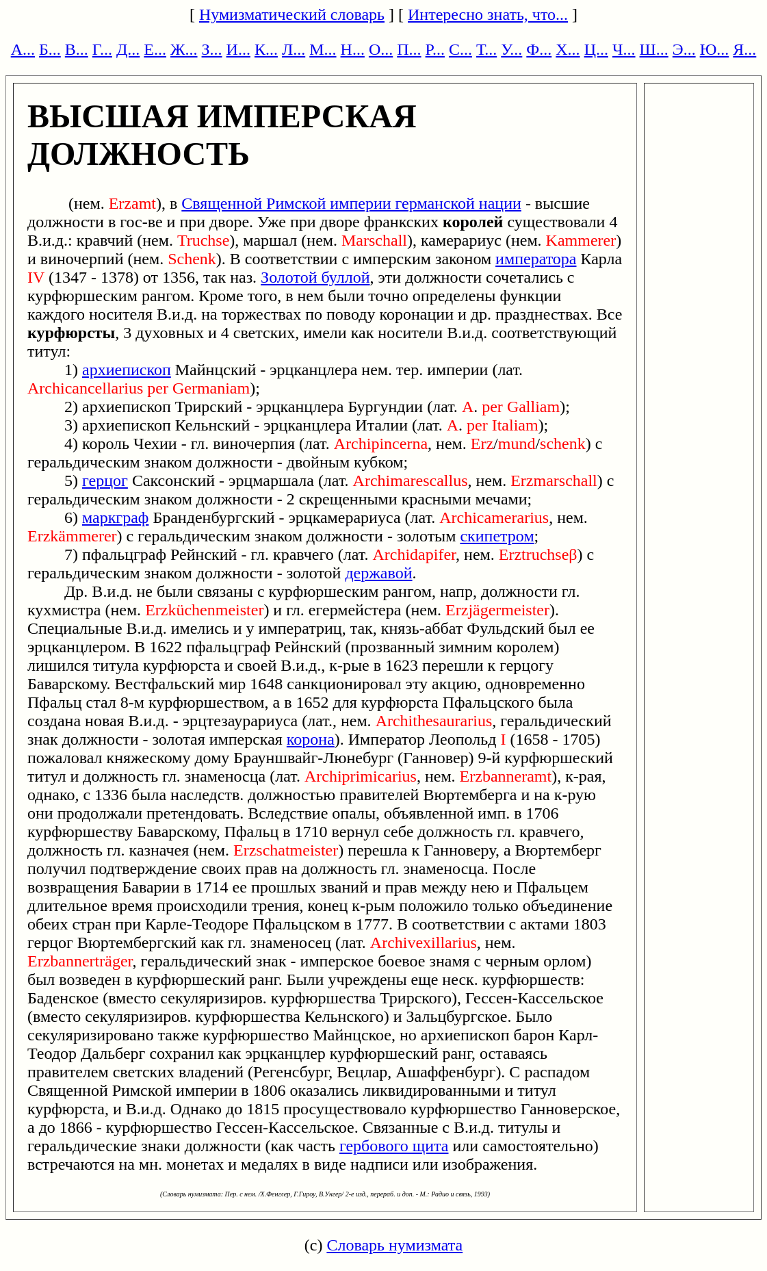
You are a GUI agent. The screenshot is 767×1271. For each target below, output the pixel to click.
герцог (105, 480)
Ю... (714, 49)
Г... (102, 49)
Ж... (184, 49)
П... (409, 49)
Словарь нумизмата (394, 1245)
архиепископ (126, 369)
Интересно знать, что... (488, 14)
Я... (744, 49)
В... (76, 49)
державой (378, 573)
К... (266, 49)
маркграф (115, 517)
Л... (293, 49)
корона (311, 739)
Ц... (596, 49)
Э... (684, 49)
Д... (128, 49)
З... (212, 49)
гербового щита (394, 1146)
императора (535, 259)
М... (322, 49)
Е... (155, 49)
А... (23, 49)
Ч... (624, 49)
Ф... (538, 49)
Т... (486, 49)
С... (460, 49)
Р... (435, 49)
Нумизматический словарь (292, 14)
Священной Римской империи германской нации (351, 203)
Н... (353, 49)
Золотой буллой (315, 277)
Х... (568, 49)
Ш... (654, 49)
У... (511, 49)
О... (381, 49)
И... (238, 49)
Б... (50, 49)
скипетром (497, 536)
